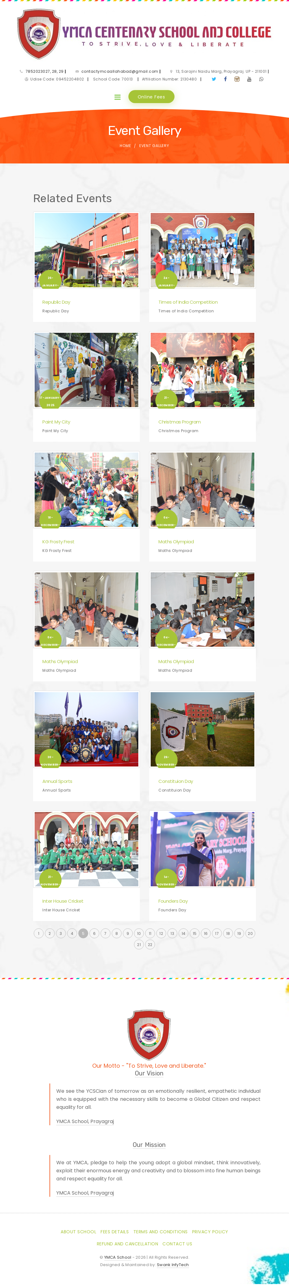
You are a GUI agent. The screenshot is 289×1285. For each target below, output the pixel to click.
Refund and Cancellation (127, 1245)
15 (195, 934)
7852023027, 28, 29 (46, 72)
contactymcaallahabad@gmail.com (121, 72)
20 (250, 934)
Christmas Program (179, 423)
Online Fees (151, 97)
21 (139, 946)
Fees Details (115, 1233)
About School (78, 1233)
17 (217, 934)
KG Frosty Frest (58, 543)
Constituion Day (175, 782)
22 (150, 946)
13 (172, 934)
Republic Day (56, 303)
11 (150, 934)
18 (228, 934)
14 (184, 934)
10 (139, 934)
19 (239, 934)
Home (125, 146)
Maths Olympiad (176, 543)
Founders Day (173, 902)
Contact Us (177, 1245)
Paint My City (56, 423)
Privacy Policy (210, 1233)
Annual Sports (57, 782)
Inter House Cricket (63, 902)
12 (161, 934)
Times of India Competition (188, 303)
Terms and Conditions (160, 1233)
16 (206, 934)
